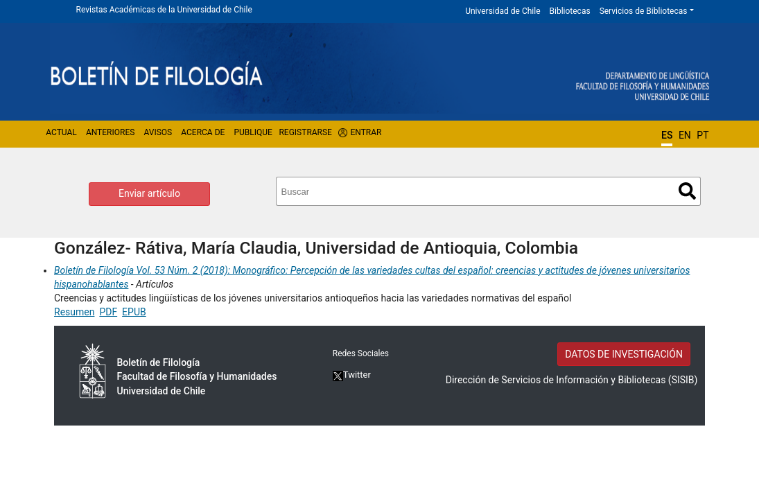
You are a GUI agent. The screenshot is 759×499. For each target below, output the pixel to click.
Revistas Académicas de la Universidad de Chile (164, 10)
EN (685, 135)
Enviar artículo (149, 193)
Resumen (74, 311)
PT (702, 135)
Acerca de (203, 132)
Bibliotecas (570, 11)
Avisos (157, 132)
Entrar (366, 132)
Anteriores (110, 132)
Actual (61, 132)
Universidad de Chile (502, 11)
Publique (253, 132)
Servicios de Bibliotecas (644, 11)
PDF (108, 311)
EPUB (134, 311)
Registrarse (305, 132)
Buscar (687, 191)
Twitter (352, 374)
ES (666, 135)
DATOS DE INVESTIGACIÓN (624, 354)
